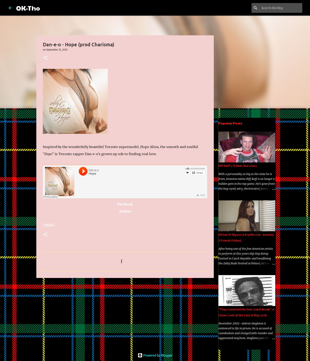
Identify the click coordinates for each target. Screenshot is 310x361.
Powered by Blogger (155, 355)
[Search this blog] (281, 8)
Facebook (125, 204)
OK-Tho (28, 7)
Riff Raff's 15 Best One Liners (237, 166)
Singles (49, 225)
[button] (45, 58)
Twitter (125, 211)
